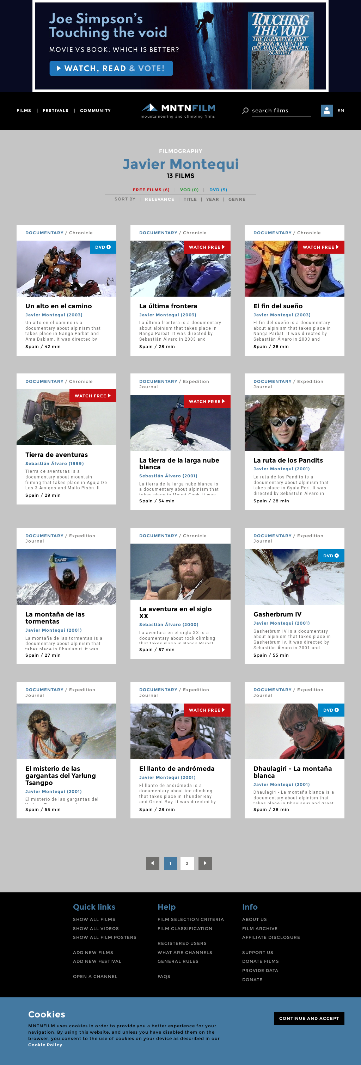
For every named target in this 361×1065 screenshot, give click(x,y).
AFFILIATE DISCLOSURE (271, 937)
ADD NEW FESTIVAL (97, 961)
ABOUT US (254, 919)
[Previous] (152, 863)
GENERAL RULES (178, 961)
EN (340, 110)
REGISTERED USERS (182, 943)
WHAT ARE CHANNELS (185, 952)
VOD (189, 189)
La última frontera (168, 306)
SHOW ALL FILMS (94, 919)
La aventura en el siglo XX (175, 612)
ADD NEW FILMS (93, 952)
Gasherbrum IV (277, 614)
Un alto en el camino (58, 306)
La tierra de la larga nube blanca (179, 464)
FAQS (164, 976)
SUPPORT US (258, 952)
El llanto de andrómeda (177, 769)
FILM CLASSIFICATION (185, 928)
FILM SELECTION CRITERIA (191, 919)
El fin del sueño (278, 306)
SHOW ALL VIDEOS (96, 928)
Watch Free (207, 247)
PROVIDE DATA (260, 970)
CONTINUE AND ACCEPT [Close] (309, 1018)
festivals (56, 110)
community (95, 110)
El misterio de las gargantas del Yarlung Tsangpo (60, 776)
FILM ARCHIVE (260, 928)
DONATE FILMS (260, 961)
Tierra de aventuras (56, 455)
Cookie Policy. (46, 1044)
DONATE (252, 979)
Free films (151, 189)
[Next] (205, 863)
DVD (218, 189)
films (24, 110)
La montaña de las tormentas (55, 618)
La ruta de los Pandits (288, 460)
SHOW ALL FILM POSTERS (105, 937)
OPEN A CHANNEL (95, 976)
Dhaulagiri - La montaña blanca (292, 772)
